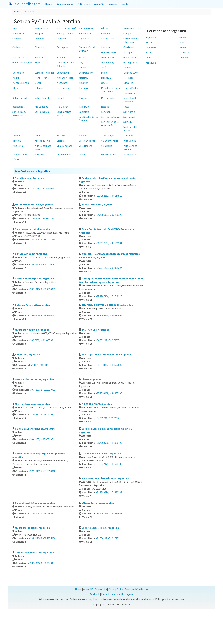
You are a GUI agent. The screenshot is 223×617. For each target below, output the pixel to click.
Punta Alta (129, 92)
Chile (181, 42)
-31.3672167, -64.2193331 (109, 243)
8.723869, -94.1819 (38, 364)
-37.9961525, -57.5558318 (42, 471)
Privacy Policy (115, 589)
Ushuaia (16, 140)
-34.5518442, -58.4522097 (109, 364)
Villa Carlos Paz (87, 140)
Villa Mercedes (19, 154)
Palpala (39, 87)
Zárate (16, 159)
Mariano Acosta (65, 77)
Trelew (82, 135)
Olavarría (128, 82)
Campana (128, 33)
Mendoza (106, 77)
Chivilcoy (61, 38)
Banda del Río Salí (66, 28)
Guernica (83, 67)
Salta (126, 106)
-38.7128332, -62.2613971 (42, 389)
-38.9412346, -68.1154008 (42, 538)
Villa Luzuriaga (64, 145)
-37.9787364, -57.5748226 (109, 296)
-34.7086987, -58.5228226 (109, 214)
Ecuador (183, 47)
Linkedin (105, 594)
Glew (37, 62)
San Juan (106, 111)
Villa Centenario (109, 140)
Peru (148, 57)
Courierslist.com (28, 3)
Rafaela (61, 98)
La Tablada (18, 72)
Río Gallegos (41, 106)
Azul (14, 28)
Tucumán (128, 135)
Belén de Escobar (132, 28)
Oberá (104, 82)
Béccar (104, 28)
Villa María (106, 145)
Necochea (62, 82)
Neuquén (83, 82)
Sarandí (16, 135)
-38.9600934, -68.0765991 (42, 513)
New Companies (64, 3)
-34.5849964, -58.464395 (41, 563)
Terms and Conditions (136, 589)
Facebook (95, 594)
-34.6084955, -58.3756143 (42, 315)
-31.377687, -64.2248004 (41, 188)
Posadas (83, 87)
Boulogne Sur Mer (66, 33)
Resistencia (18, 106)
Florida (82, 57)
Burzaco (105, 33)
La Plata (127, 67)
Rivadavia (84, 106)
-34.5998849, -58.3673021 (109, 513)
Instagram (127, 594)
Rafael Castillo (42, 98)
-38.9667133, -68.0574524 (42, 414)
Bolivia (182, 37)
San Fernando (42, 111)
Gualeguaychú (130, 62)
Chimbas (39, 38)
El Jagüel (128, 52)
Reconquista (107, 98)
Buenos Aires (86, 33)
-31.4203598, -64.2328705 (109, 442)
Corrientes (129, 47)
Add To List (84, 3)
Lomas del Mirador (44, 72)
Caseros (16, 38)
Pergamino (63, 87)
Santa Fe (128, 121)
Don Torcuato (108, 52)
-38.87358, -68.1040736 (41, 340)
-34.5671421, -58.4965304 (109, 267)
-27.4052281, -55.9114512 (109, 195)
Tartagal (61, 135)
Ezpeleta (61, 57)
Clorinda (39, 47)
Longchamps (64, 72)
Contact (126, 3)
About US (99, 3)
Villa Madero (85, 145)
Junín (104, 67)
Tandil (38, 135)
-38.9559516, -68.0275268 (42, 239)
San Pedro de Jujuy (111, 116)
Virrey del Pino (64, 154)
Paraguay (184, 52)
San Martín (129, 111)
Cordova (105, 47)
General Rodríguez (22, 62)
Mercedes (128, 77)
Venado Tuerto (42, 140)
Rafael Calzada (20, 98)
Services (113, 3)
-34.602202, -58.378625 (108, 340)
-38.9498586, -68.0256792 (42, 264)
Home (48, 3)
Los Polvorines (87, 72)
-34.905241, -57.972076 (108, 418)
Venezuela (151, 62)
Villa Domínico (131, 140)
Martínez (84, 77)
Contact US (101, 589)
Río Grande (62, 106)
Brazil (149, 42)
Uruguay (183, 57)
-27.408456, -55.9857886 (41, 218)
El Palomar (18, 57)
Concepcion (63, 47)
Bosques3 (40, 33)
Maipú (15, 77)
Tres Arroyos (107, 135)
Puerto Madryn (131, 87)
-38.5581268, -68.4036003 (42, 289)
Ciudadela (17, 47)
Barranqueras (86, 28)
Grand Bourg (107, 62)
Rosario (105, 106)
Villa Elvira (18, 145)
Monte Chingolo (21, 82)
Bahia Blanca (41, 28)
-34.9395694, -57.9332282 (109, 492)
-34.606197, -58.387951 (108, 538)
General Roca (130, 57)
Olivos (15, 87)
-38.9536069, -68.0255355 (109, 393)
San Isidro (84, 111)
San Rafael (129, 116)
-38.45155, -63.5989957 (41, 439)
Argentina (151, 37)
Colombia (151, 47)
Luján (104, 72)
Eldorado (39, 57)
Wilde (82, 154)
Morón (38, 82)
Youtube (116, 594)
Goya (81, 62)
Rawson (83, 98)
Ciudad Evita (107, 38)
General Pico (108, 57)
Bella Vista (18, 33)
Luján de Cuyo (130, 72)
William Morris (109, 154)
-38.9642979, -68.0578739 (109, 463)
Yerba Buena (129, 154)
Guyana (149, 52)
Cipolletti (84, 38)
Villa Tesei (40, 154)
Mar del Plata (42, 77)
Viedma (61, 140)
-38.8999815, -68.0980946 (109, 315)
